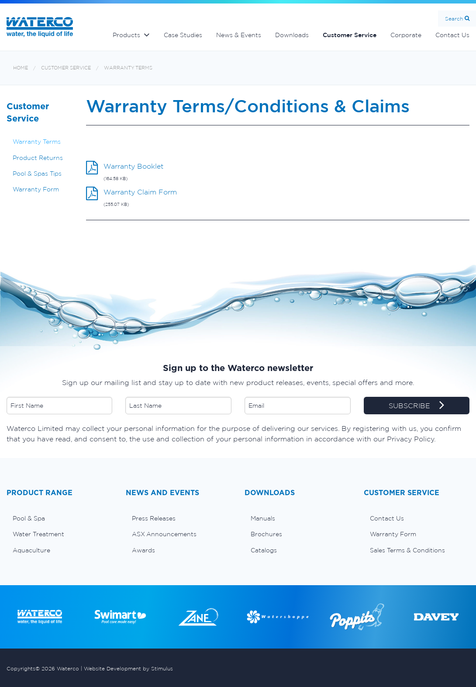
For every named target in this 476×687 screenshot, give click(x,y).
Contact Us (387, 518)
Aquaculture (31, 550)
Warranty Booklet (133, 166)
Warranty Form (36, 189)
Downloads (292, 34)
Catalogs (264, 550)
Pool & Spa (29, 518)
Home (20, 68)
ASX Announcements (164, 534)
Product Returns (38, 157)
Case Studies (183, 34)
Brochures (266, 534)
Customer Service (349, 34)
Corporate (405, 34)
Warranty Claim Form (140, 192)
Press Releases (154, 518)
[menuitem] (60, 518)
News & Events (238, 34)
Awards (143, 550)
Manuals (263, 518)
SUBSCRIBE (416, 406)
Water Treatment (38, 534)
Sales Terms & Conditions (407, 550)
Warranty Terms (128, 68)
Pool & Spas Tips (37, 173)
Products (126, 34)
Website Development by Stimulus (128, 668)
